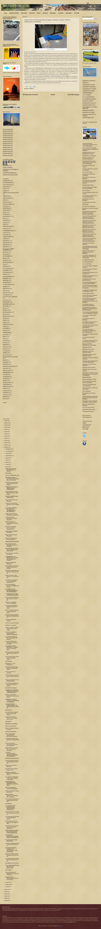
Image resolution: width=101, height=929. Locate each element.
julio (7, 460)
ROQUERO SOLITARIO (88, 112)
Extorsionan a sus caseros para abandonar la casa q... (12, 813)
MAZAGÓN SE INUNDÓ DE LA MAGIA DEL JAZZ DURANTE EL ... (11, 832)
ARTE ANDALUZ (87, 417)
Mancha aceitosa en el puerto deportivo (11, 539)
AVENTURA (6, 208)
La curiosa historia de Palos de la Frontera (89, 270)
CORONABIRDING (87, 92)
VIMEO (84, 423)
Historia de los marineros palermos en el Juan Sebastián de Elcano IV (89, 226)
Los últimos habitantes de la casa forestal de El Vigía (89, 341)
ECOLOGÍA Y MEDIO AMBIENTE (8, 249)
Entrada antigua (73, 94)
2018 (5, 436)
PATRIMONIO (6, 332)
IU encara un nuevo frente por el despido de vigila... (12, 658)
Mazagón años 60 (87, 347)
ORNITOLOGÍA (7, 324)
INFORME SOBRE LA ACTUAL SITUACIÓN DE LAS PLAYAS (12, 479)
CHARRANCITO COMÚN (89, 88)
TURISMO (5, 392)
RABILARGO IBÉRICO (88, 110)
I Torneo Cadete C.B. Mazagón (10, 563)
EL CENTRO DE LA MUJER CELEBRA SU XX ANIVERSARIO (11, 590)
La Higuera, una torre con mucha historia (89, 279)
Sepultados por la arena (88, 409)
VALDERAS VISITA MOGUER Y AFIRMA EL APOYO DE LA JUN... (11, 647)
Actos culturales (7, 184)
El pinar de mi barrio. (11, 726)
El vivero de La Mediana (88, 206)
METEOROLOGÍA (8, 304)
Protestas (5, 348)
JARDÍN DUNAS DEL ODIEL (10, 174)
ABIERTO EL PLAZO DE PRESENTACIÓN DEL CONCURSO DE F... (11, 691)
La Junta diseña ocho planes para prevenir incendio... (11, 642)
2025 (5, 420)
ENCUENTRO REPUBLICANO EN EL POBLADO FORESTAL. (12, 836)
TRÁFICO (5, 388)
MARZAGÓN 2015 (8, 151)
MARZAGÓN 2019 (8, 143)
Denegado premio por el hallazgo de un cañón (88, 153)
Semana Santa (7, 370)
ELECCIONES (6, 256)
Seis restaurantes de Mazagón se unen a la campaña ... (11, 545)
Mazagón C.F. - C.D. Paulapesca (10, 664)
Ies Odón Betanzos (7, 284)
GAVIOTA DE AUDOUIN (89, 103)
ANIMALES (6, 196)
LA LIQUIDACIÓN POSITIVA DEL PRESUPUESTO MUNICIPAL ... (10, 807)
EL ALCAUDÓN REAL (88, 97)
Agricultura (6, 186)
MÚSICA (5, 310)
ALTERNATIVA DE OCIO (12, 863)
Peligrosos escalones (10, 625)
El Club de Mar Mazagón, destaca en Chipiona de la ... (12, 616)
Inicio (5, 13)
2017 (5, 438)
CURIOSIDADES (7, 236)
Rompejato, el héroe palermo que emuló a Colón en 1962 (89, 401)
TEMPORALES (7, 386)
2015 (5, 442)
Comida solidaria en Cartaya (10, 620)
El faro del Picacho (87, 172)
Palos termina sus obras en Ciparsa (11, 554)
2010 (5, 894)
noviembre (9, 451)
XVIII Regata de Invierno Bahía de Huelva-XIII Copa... (11, 493)
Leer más (57, 82)
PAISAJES (5, 328)
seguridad (5, 368)
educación (5, 254)
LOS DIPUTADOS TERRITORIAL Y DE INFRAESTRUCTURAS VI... (12, 706)
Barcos (4, 218)
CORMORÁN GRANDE (88, 90)
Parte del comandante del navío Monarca (89, 385)
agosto (7, 458)
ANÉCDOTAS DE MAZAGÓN (11, 192)
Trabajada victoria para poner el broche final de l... (12, 740)
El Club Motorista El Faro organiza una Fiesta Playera (12, 567)
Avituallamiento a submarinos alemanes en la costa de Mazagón (89, 145)
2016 (5, 440)
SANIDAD (5, 364)
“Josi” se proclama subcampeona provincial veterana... (11, 735)
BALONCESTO (7, 216)
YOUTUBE (85, 429)
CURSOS (5, 238)
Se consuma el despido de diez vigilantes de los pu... (12, 598)
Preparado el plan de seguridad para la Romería (10, 470)
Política (5, 342)
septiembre (9, 455)
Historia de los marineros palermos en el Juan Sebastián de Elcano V (89, 231)
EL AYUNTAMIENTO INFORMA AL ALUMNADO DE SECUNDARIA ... (11, 509)
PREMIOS (5, 344)
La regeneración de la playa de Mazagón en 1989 (89, 290)
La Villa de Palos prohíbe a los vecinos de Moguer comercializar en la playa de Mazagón (89, 300)
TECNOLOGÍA (7, 382)
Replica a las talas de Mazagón (10, 766)
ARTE (4, 200)
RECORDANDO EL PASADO (10, 357)
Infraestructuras (7, 292)
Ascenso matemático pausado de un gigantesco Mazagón (11, 633)
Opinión (5, 322)
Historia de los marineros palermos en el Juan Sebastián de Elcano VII (89, 240)
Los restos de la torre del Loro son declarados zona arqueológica (90, 326)
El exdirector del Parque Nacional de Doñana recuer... (11, 668)
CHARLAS (6, 220)
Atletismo (5, 206)
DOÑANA (45, 13)
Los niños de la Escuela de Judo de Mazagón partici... (12, 818)
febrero (8, 884)
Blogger (60, 925)
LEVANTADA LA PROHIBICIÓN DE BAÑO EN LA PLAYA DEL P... (11, 783)
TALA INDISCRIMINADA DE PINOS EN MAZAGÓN (12, 866)
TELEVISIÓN (6, 384)
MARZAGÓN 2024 (8, 133)
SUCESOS (76, 13)
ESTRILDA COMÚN (87, 101)
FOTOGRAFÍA (7, 272)
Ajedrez (5, 190)
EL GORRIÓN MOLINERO (89, 99)
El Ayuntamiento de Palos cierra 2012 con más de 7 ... (12, 676)
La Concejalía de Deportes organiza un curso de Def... (12, 800)
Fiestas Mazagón (7, 268)
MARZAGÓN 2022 (8, 137)
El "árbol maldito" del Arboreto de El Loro (88, 158)
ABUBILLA (85, 82)
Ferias (4, 264)
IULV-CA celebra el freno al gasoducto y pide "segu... (12, 628)
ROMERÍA (5, 362)
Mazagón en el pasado (88, 349)
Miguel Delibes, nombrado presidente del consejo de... (11, 795)
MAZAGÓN (24, 13)
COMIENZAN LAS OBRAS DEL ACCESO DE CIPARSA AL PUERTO (11, 558)
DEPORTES (69, 13)
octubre (8, 453)
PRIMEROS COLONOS (11, 723)
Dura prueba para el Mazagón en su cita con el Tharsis (12, 873)
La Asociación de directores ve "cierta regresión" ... (11, 518)
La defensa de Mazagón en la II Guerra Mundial (90, 276)
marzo (7, 882)
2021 (5, 429)
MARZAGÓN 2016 (8, 149)
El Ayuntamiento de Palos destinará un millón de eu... (12, 653)
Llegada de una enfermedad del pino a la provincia (11, 878)
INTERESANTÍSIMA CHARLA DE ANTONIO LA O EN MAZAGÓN (11, 849)
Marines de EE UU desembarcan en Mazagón (89, 344)
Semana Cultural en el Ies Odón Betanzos (12, 680)
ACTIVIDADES (7, 182)
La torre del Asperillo (88, 293)
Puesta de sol (6, 355)
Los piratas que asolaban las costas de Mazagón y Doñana (90, 312)
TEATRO (5, 380)
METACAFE (85, 427)
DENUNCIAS (6, 242)
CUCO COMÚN (86, 95)
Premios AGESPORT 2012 (12, 475)
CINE (4, 224)
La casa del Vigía (86, 264)
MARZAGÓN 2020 (8, 141)
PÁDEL (5, 326)
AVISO (4, 212)
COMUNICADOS (7, 226)
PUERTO (5, 352)
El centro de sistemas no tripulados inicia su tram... (11, 607)
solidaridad (6, 376)
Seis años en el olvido (88, 407)
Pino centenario (86, 391)
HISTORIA (53, 13)
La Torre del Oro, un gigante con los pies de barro (89, 296)
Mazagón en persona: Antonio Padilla (88, 352)
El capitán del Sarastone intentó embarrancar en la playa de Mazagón (89, 162)
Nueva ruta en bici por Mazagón (11, 535)
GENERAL (5, 278)
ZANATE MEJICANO (88, 117)
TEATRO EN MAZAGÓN (12, 541)
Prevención (6, 346)
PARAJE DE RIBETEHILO (9, 172)
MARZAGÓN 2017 (8, 147)
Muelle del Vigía (86, 377)
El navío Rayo (86, 190)
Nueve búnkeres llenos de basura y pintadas (89, 382)
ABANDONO (6, 180)
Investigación (6, 294)
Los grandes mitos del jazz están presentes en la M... (12, 860)
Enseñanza (6, 260)
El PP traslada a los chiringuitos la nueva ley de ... (11, 523)
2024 (5, 423)
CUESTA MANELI (8, 167)
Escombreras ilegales (11, 687)
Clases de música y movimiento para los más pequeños (11, 744)
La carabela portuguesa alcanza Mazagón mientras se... (11, 581)
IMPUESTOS (6, 288)
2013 (5, 447)
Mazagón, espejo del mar (88, 367)
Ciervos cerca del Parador (12, 623)
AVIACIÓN (6, 210)
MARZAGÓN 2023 (8, 135)
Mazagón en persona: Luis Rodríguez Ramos (89, 355)
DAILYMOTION (86, 425)
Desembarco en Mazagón (89, 155)
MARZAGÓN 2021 (8, 139)
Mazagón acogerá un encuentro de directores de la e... (12, 773)
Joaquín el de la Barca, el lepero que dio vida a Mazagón (88, 252)
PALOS (39, 13)
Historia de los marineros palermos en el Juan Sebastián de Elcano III (89, 222)
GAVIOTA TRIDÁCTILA (89, 105)
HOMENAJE (6, 282)
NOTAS (5, 318)
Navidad (5, 314)
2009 (5, 896)
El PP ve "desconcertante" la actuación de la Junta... (12, 611)
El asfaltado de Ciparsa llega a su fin (11, 769)
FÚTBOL (5, 274)
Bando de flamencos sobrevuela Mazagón (11, 788)
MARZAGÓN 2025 (8, 131)
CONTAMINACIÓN (8, 230)
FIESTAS (5, 266)
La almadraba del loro (88, 259)
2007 (5, 900)
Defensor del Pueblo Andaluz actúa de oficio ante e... (12, 696)
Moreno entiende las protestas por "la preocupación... (10, 528)
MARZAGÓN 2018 (8, 145)
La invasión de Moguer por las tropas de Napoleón (89, 283)
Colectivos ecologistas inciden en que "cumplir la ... (12, 504)
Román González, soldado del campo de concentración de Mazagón (90, 398)
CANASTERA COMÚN (88, 84)
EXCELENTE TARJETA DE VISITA (11, 532)
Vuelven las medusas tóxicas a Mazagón (10, 603)
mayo (7, 464)
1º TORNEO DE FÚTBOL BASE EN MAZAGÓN (11, 594)
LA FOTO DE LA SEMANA (10, 296)
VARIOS (31, 88)
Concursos (5, 228)
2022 (5, 427)
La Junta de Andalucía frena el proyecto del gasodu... (11, 638)
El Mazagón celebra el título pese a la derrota (11, 514)
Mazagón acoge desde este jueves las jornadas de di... (12, 572)
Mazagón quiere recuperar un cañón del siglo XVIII (90, 361)
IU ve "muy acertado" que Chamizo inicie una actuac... (11, 684)
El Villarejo (85, 204)
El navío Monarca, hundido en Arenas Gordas (89, 188)
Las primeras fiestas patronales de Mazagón (88, 305)
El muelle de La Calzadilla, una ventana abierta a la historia (89, 182)
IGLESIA (5, 286)
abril (7, 466)
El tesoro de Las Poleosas (89, 202)
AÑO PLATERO (7, 198)
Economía (5, 252)
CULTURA (60, 13)
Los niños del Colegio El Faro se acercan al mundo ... (11, 713)
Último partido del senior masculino (12, 791)
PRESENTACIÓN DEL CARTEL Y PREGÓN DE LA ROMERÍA (12, 700)
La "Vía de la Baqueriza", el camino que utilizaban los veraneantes (89, 256)
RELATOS (5, 360)
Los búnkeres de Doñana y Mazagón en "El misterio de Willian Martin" (89, 309)
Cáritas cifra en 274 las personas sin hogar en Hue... (11, 822)
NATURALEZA (7, 312)
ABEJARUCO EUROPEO (88, 80)
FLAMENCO (6, 270)
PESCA (5, 336)
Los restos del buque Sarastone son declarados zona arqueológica (89, 331)
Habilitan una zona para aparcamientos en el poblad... (11, 483)
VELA (4, 398)
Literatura (5, 300)
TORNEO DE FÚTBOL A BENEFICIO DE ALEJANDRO (11, 488)
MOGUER (32, 13)
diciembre (8, 449)
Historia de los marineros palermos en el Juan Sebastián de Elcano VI (89, 235)
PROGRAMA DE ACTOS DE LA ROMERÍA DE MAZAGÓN (12, 550)
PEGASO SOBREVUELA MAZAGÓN (11, 497)
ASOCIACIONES (7, 204)
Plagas (4, 338)
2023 (5, 425)
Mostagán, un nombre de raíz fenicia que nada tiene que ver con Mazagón (90, 374)
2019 (5, 434)
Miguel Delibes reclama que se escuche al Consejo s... (11, 749)
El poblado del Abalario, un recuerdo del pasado (89, 196)
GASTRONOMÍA (7, 276)
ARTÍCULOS (6, 202)
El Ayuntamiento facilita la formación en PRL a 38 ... (12, 762)
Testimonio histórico (88, 411)
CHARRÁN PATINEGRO (89, 86)
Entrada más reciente (30, 94)
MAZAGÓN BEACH (15, 5)
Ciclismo (5, 222)
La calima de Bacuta (87, 261)
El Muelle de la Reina (88, 185)
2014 (5, 445)
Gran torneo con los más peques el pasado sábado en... (11, 827)
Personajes (6, 334)
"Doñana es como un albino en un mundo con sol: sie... (11, 718)
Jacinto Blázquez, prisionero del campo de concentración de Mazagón (89, 247)
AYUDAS (5, 214)
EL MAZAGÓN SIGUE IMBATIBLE (11, 840)
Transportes (6, 390)
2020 (5, 431)
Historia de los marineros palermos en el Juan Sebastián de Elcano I (89, 213)
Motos (4, 308)
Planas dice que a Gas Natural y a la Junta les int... (12, 576)
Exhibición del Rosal (10, 731)
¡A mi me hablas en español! (10, 672)
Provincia (5, 350)
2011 (5, 891)
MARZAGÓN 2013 (8, 155)
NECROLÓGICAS (7, 316)
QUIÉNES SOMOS (14, 13)
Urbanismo (6, 394)
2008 (5, 898)
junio (7, 462)
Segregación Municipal (9, 366)
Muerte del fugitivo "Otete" (89, 379)
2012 (5, 889)
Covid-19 (5, 232)
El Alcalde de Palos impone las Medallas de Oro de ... (12, 586)
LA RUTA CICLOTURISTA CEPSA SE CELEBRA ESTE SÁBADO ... (11, 754)
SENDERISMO (7, 372)
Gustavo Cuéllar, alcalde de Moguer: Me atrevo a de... (12, 855)
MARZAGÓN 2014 (8, 153)
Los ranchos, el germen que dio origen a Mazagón (89, 322)
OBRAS (5, 320)
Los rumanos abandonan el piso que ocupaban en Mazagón (12, 778)
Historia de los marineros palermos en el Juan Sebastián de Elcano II (89, 217)
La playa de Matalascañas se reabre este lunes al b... (12, 844)
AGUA (4, 188)
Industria (5, 290)
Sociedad (5, 374)
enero (7, 886)
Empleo (5, 258)
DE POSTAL (6, 240)
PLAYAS (5, 340)
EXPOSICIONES (7, 262)
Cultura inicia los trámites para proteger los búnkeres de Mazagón (90, 149)
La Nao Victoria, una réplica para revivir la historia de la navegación (89, 287)
